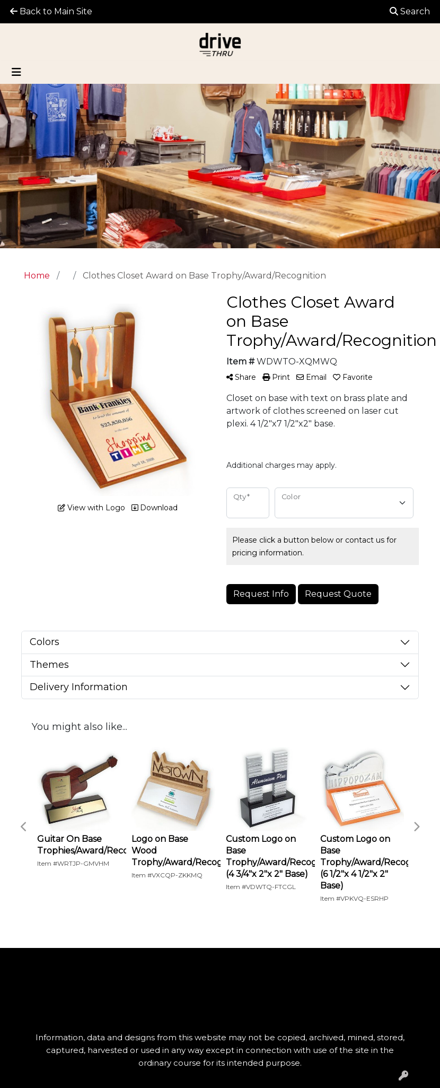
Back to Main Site (51, 11)
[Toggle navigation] (16, 72)
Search (410, 11)
